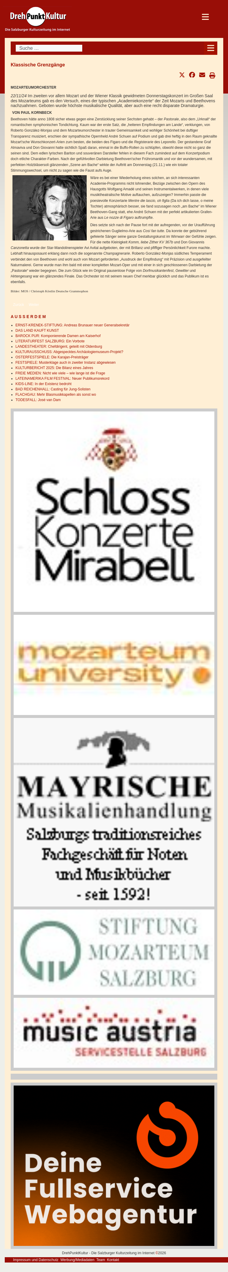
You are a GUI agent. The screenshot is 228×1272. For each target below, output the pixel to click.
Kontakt (113, 1260)
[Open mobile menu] (210, 48)
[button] (182, 75)
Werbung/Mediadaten (77, 1260)
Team (100, 1260)
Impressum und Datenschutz (35, 1260)
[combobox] (49, 48)
